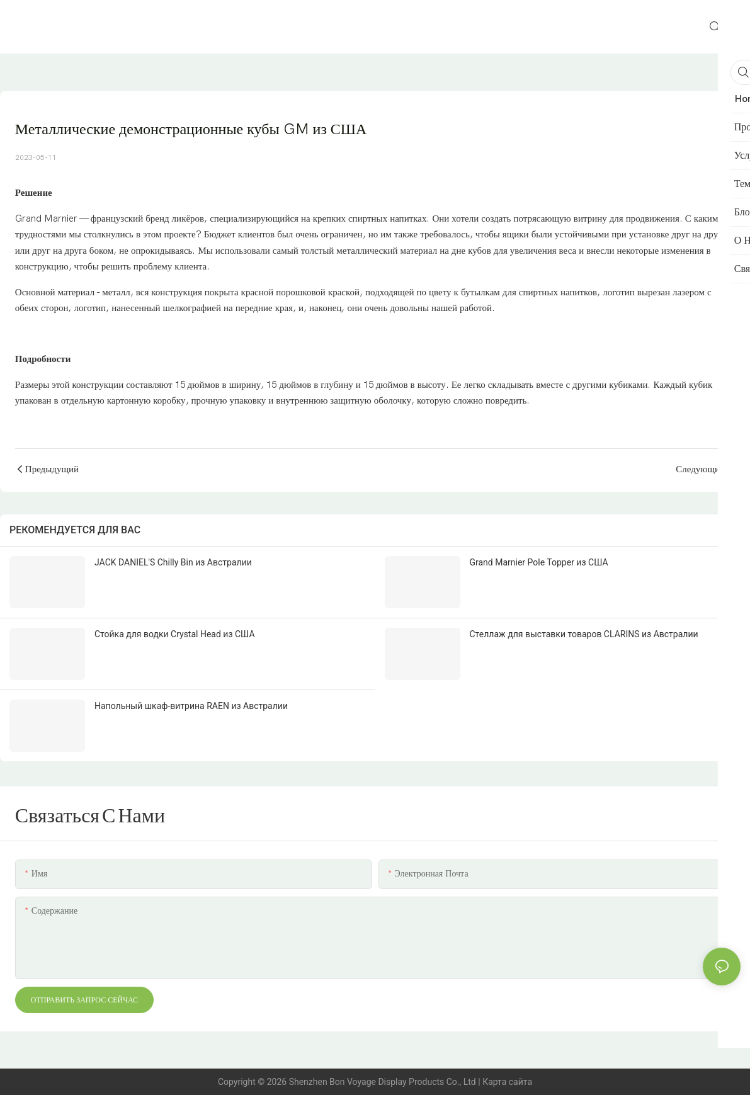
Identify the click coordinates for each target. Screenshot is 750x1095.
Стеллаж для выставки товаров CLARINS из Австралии (584, 634)
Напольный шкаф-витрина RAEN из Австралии (191, 706)
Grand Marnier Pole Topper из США (539, 562)
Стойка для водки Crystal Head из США (174, 634)
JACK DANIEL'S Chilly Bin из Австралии (173, 562)
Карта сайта (507, 1082)
